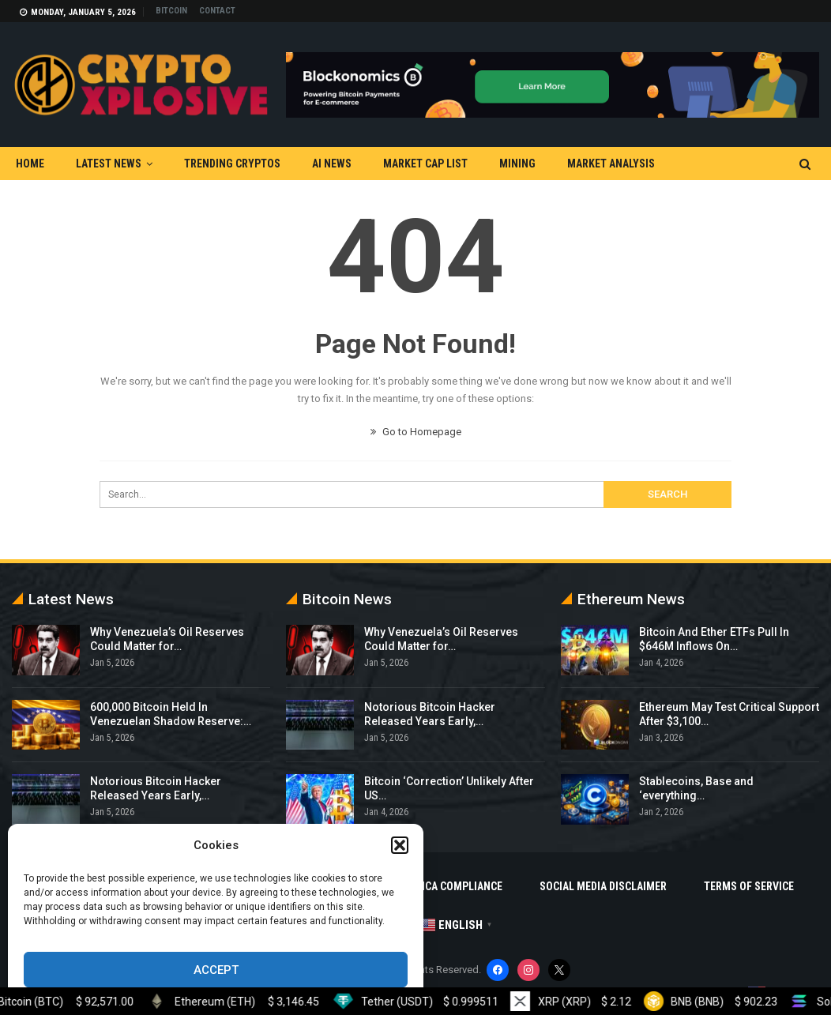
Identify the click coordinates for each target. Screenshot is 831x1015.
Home (30, 163)
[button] (400, 845)
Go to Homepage (415, 432)
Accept (216, 970)
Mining (517, 163)
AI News (332, 163)
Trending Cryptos (232, 163)
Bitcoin (171, 11)
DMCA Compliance (456, 886)
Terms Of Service (749, 886)
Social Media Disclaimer (603, 886)
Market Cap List (425, 163)
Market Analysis (611, 163)
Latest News (108, 163)
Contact (217, 11)
